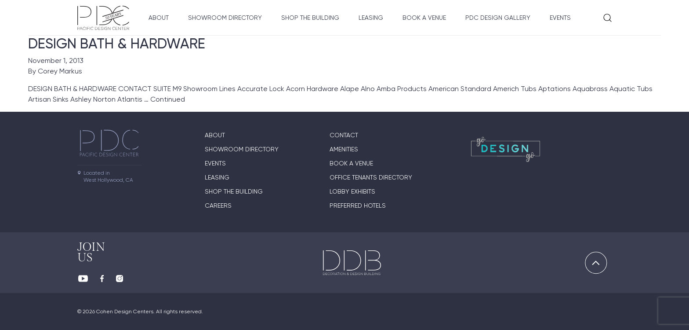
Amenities (344, 149)
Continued (167, 99)
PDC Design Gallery (497, 17)
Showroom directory (225, 17)
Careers (218, 205)
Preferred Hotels (358, 205)
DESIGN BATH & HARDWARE (116, 43)
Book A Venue (424, 17)
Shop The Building (310, 17)
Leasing (371, 17)
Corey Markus (60, 71)
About (159, 17)
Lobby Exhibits (352, 191)
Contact (344, 135)
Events (560, 17)
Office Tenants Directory (371, 177)
